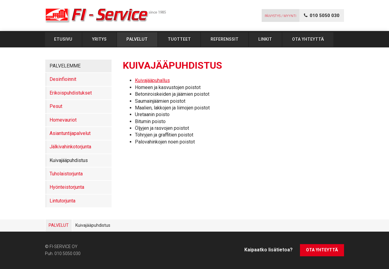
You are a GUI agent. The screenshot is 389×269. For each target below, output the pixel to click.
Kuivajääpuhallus (152, 80)
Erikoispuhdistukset (71, 93)
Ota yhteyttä (308, 39)
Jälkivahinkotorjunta (70, 147)
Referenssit (225, 39)
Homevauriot (63, 120)
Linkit (265, 39)
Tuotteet (179, 39)
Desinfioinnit (63, 79)
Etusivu (63, 39)
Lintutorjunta (62, 201)
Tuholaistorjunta (66, 174)
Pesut (56, 106)
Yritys (99, 39)
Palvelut (137, 39)
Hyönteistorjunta (67, 187)
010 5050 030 (67, 253)
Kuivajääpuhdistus (69, 160)
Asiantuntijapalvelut (70, 133)
